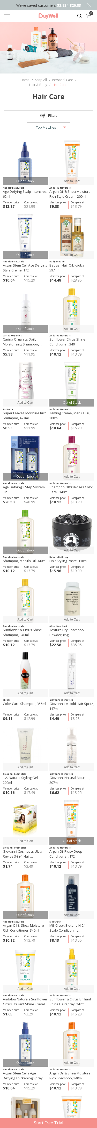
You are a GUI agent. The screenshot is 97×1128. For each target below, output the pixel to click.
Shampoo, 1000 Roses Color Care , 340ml (71, 489)
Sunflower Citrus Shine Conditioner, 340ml (67, 341)
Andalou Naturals (13, 187)
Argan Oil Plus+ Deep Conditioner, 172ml (65, 854)
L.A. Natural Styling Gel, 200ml (21, 780)
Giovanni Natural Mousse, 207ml (69, 780)
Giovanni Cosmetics (61, 699)
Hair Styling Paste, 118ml (68, 560)
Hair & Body (38, 85)
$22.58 (55, 644)
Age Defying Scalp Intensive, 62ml (25, 194)
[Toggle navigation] (7, 16)
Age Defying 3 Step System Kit (24, 489)
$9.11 (7, 718)
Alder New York (58, 626)
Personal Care (62, 80)
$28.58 (8, 501)
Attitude (8, 409)
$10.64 (8, 280)
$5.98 (7, 354)
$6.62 (54, 792)
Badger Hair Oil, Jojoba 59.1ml (66, 267)
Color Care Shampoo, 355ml (24, 703)
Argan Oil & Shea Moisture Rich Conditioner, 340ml (23, 928)
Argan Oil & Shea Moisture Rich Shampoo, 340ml (70, 1075)
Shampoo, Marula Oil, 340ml (24, 560)
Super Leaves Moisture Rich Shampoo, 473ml (25, 415)
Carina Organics (12, 335)
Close (89, 5)
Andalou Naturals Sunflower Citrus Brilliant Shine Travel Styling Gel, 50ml (25, 1002)
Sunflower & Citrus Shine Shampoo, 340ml (22, 632)
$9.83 (54, 206)
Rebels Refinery (58, 557)
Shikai (6, 699)
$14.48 (55, 280)
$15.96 (55, 570)
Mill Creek (55, 921)
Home (24, 80)
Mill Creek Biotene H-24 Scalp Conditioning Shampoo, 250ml (67, 928)
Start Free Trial (48, 1123)
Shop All (41, 80)
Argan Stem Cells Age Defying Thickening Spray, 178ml (23, 1076)
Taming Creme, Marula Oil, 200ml (69, 415)
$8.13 (54, 940)
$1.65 (7, 1014)
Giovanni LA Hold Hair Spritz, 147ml (71, 706)
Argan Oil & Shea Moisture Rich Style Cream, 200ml (70, 194)
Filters (52, 115)
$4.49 (54, 718)
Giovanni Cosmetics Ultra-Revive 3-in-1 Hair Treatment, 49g (23, 854)
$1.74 (7, 866)
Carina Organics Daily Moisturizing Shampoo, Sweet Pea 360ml (21, 342)
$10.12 (55, 354)
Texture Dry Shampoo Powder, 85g (66, 632)
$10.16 (8, 792)
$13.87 (8, 206)
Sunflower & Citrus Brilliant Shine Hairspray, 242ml (70, 1001)
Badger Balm (57, 261)
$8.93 (7, 427)
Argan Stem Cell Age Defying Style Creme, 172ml (25, 267)
